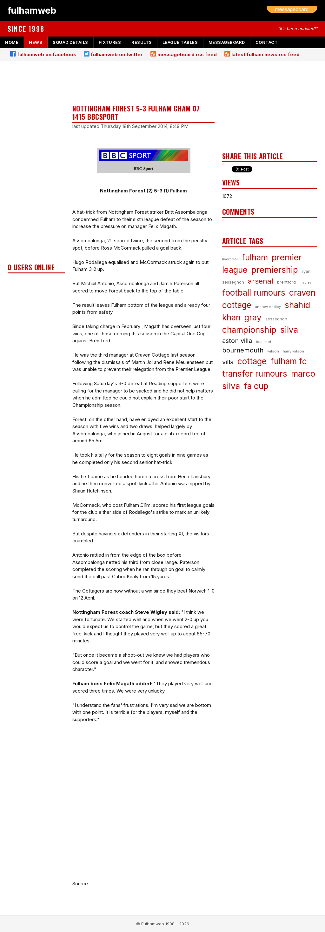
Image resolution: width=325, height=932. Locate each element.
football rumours (253, 293)
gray (253, 317)
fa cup (256, 386)
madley (306, 282)
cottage (252, 361)
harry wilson (293, 351)
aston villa (237, 341)
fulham (255, 257)
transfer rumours (254, 374)
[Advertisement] (36, 164)
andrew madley (268, 307)
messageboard (227, 42)
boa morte (265, 341)
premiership (274, 270)
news (35, 42)
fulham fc (288, 361)
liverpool (230, 259)
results (141, 42)
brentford (286, 282)
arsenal (260, 281)
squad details (70, 42)
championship (249, 330)
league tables (180, 42)
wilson (273, 351)
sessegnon (276, 318)
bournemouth (242, 350)
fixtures (110, 42)
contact (266, 42)
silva (289, 330)
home (11, 42)
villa (228, 362)
